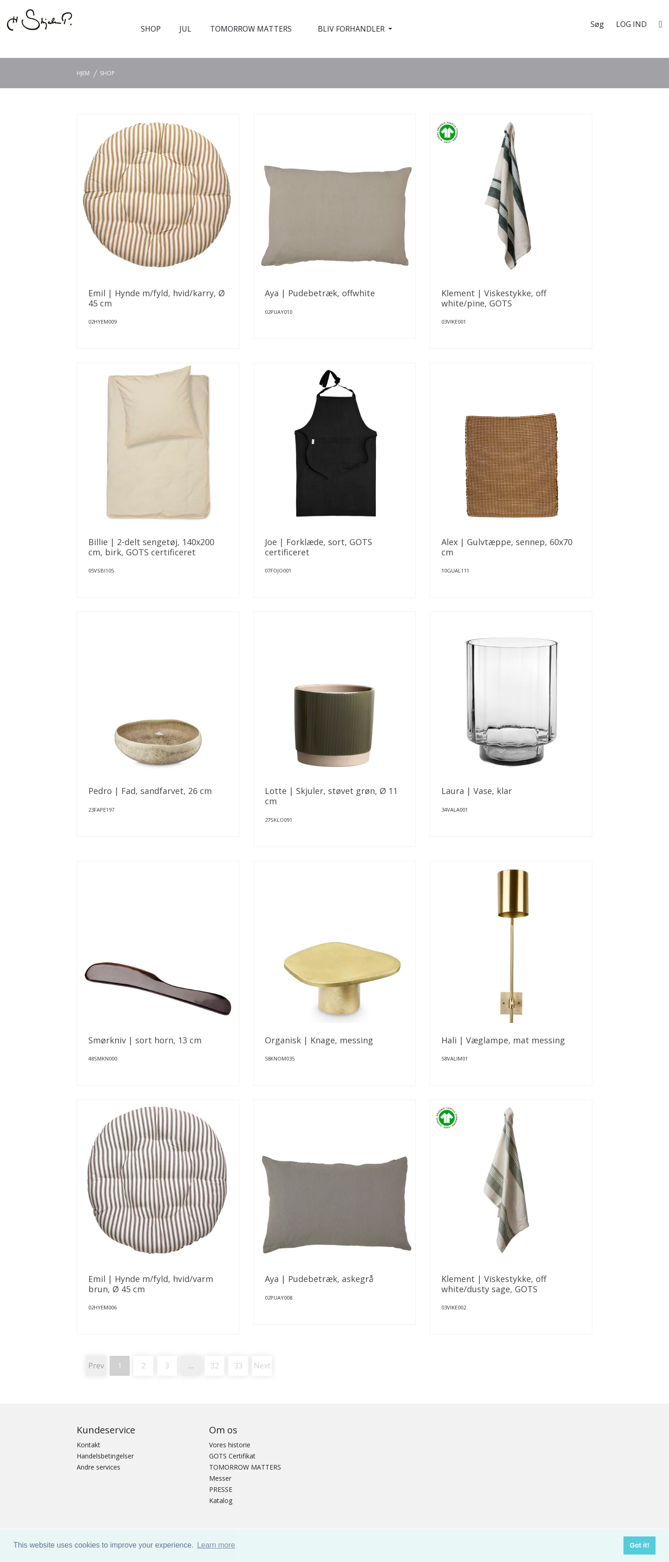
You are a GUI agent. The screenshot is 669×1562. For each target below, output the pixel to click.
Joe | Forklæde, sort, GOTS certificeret (318, 547)
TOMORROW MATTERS (251, 29)
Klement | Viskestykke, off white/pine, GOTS (493, 298)
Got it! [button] (639, 1545)
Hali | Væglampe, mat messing (503, 1040)
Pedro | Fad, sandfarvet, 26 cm (150, 790)
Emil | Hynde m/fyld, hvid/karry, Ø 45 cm (156, 298)
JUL (185, 29)
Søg (597, 24)
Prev (96, 1365)
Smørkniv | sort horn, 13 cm (145, 1040)
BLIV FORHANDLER (352, 29)
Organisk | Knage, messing (319, 1040)
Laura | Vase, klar (476, 790)
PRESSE (220, 1489)
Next (262, 1365)
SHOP (151, 29)
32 (214, 1365)
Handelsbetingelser (105, 1455)
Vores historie (229, 1444)
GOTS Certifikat (232, 1455)
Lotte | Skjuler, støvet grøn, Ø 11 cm (331, 796)
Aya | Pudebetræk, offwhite (320, 293)
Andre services (98, 1467)
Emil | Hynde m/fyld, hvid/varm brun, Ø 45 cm (150, 1284)
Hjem (83, 73)
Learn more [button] (216, 1545)
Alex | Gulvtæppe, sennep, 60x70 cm (506, 547)
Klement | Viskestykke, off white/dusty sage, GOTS (493, 1284)
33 (238, 1365)
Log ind (631, 24)
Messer (220, 1478)
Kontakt (88, 1444)
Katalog (220, 1500)
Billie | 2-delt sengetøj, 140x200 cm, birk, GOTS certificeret (151, 547)
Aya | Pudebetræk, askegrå (319, 1278)
